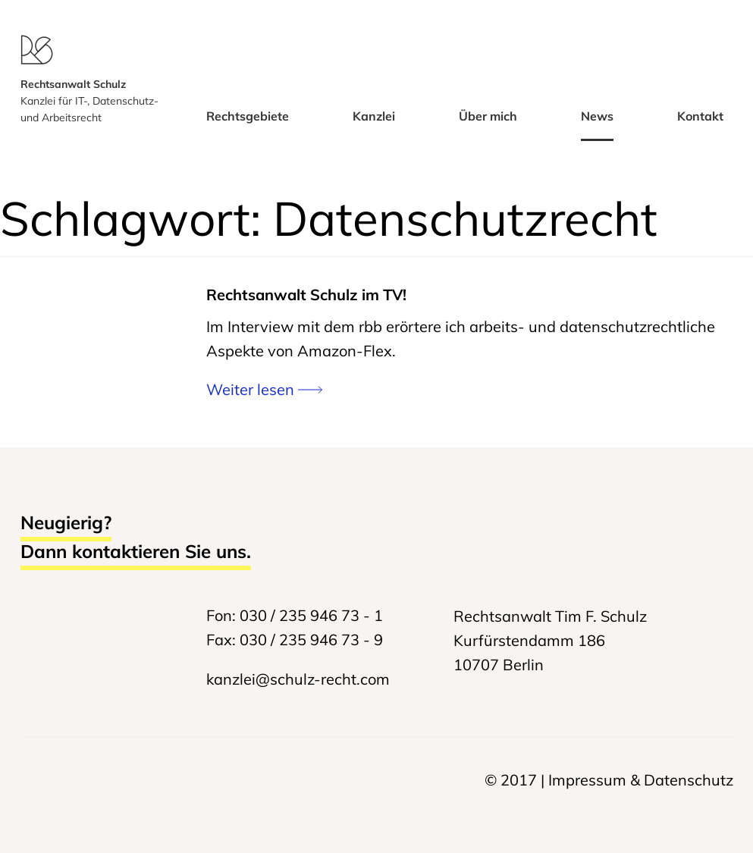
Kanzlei (374, 116)
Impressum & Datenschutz (640, 779)
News (597, 116)
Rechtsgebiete (247, 116)
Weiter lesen (264, 389)
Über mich (488, 116)
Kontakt (700, 116)
